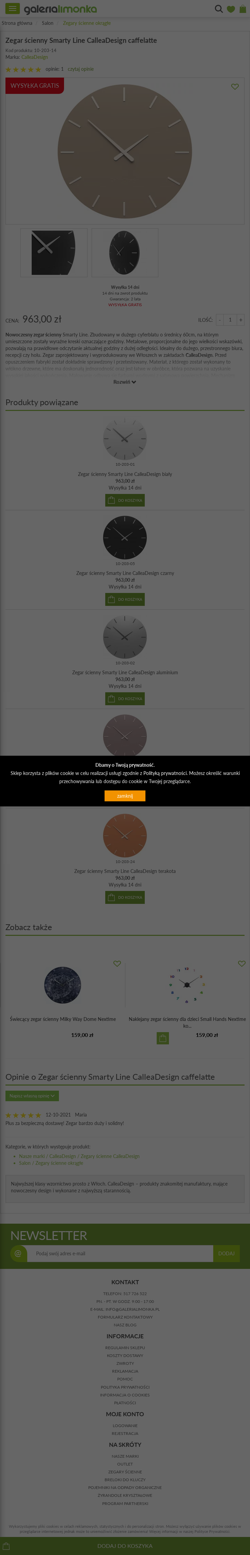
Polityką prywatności (165, 773)
